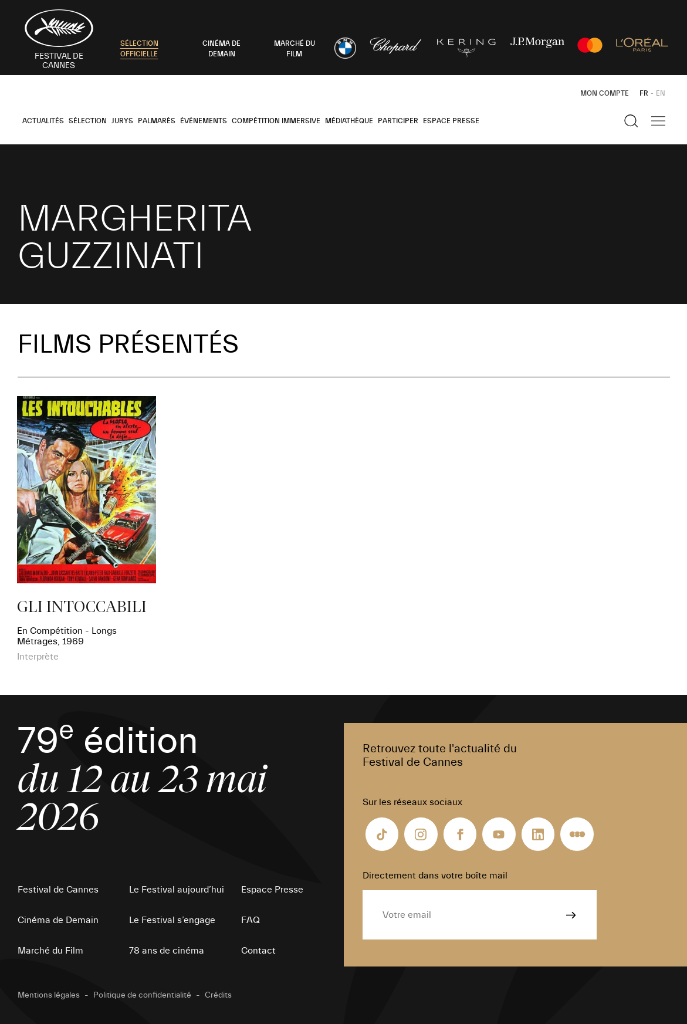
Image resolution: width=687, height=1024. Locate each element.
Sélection (88, 121)
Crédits (218, 995)
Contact (258, 950)
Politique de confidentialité (142, 995)
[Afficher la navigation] (658, 121)
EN (660, 93)
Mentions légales (49, 995)
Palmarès (156, 121)
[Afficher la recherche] (631, 120)
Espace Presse (451, 121)
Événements (203, 121)
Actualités (43, 121)
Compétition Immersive (276, 121)
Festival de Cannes (58, 889)
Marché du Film (50, 950)
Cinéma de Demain (58, 920)
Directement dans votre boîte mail (435, 875)
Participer (398, 121)
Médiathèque (349, 121)
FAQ (250, 920)
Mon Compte (604, 93)
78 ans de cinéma (166, 950)
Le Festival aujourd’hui (176, 889)
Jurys (122, 121)
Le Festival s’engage (172, 920)
